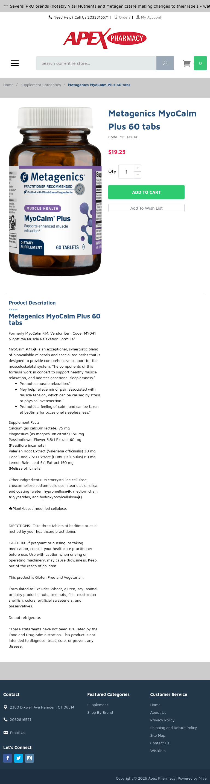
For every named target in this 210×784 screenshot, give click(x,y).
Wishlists (158, 750)
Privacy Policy (162, 720)
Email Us (17, 732)
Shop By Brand (100, 712)
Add (146, 192)
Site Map (157, 735)
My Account (149, 17)
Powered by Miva (192, 778)
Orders (122, 17)
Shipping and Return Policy (173, 727)
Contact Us (160, 743)
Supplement (97, 704)
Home (8, 84)
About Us (158, 712)
